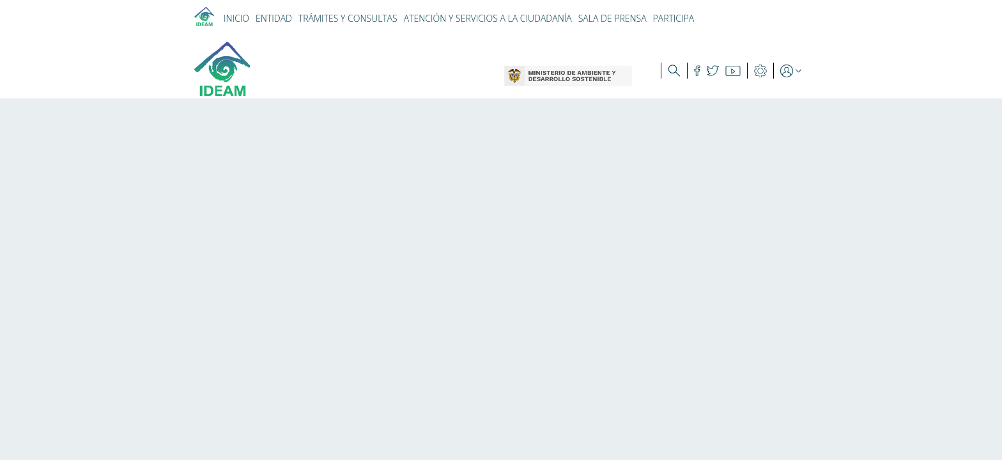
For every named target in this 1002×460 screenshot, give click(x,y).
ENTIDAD (274, 18)
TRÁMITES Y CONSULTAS (347, 18)
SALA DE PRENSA (612, 18)
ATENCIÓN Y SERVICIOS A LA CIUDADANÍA (488, 18)
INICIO (236, 18)
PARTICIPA (674, 18)
